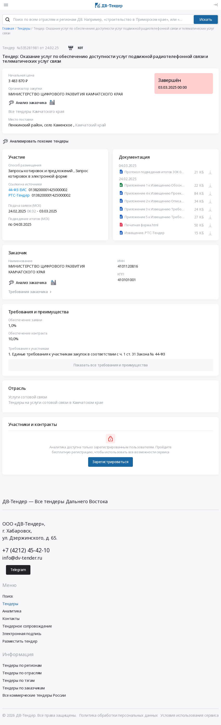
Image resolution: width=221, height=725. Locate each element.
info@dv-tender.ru (22, 559)
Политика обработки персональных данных (118, 716)
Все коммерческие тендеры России (34, 696)
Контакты (11, 619)
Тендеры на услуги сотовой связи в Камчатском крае (55, 403)
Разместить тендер (19, 641)
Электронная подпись (21, 634)
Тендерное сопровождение (27, 627)
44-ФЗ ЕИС (17, 190)
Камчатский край (90, 125)
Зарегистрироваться (110, 463)
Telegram (18, 570)
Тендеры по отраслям (22, 673)
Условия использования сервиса (189, 716)
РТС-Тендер (19, 196)
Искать (205, 20)
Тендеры (10, 604)
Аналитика (11, 612)
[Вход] (216, 5)
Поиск (7, 596)
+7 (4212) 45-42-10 (25, 551)
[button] (110, 366)
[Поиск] (7, 20)
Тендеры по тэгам (18, 681)
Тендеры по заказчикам (23, 688)
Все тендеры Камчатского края (36, 112)
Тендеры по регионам (22, 666)
